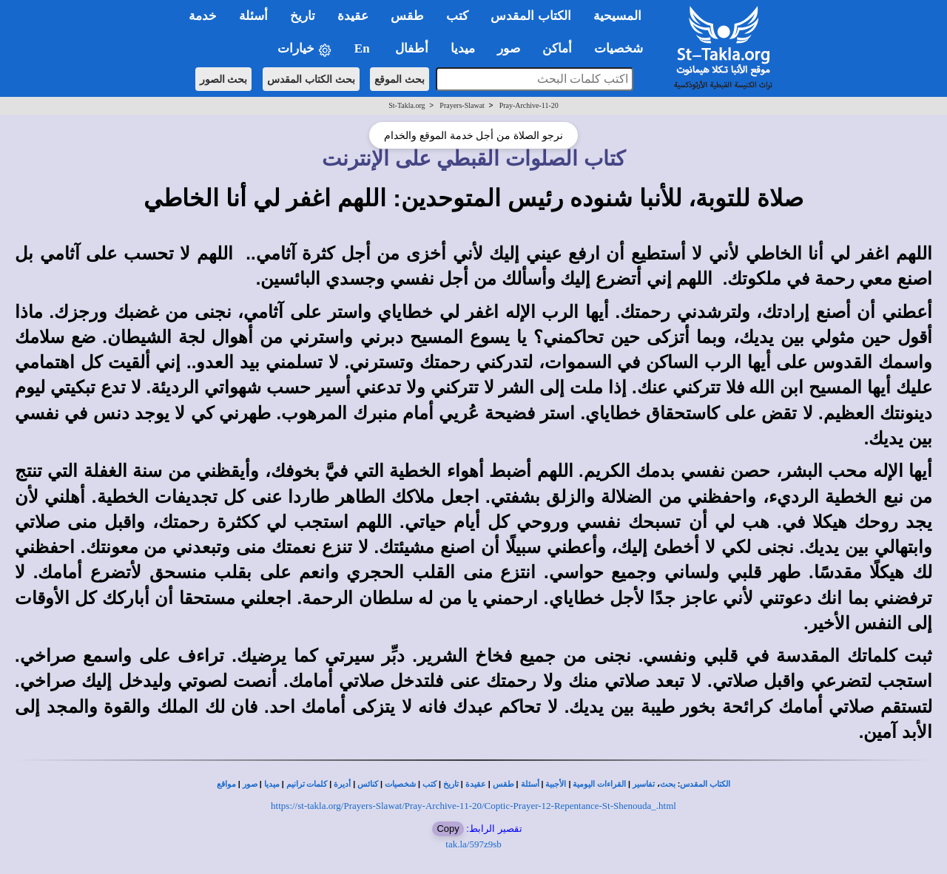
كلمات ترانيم (307, 784)
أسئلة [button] (253, 16)
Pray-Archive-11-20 (529, 105)
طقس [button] (407, 16)
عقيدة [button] (352, 16)
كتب (429, 784)
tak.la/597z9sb (473, 844)
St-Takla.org (406, 105)
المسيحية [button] (617, 16)
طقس (503, 784)
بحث (667, 784)
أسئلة (530, 784)
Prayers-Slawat (462, 105)
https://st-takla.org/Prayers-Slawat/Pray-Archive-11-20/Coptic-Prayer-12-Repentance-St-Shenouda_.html (473, 805)
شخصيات (400, 784)
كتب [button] (457, 16)
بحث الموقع (399, 79)
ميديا (272, 784)
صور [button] (508, 48)
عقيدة (475, 784)
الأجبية (555, 784)
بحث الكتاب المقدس (311, 79)
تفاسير (644, 784)
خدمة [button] (203, 16)
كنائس (367, 784)
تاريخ (451, 784)
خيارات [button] (304, 49)
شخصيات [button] (623, 48)
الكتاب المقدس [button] (530, 16)
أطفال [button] (411, 48)
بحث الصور (224, 79)
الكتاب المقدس (705, 784)
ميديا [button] (463, 48)
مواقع (226, 784)
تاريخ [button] (302, 16)
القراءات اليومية (599, 784)
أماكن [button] (557, 48)
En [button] (363, 48)
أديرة (342, 784)
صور (250, 784)
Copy (448, 828)
